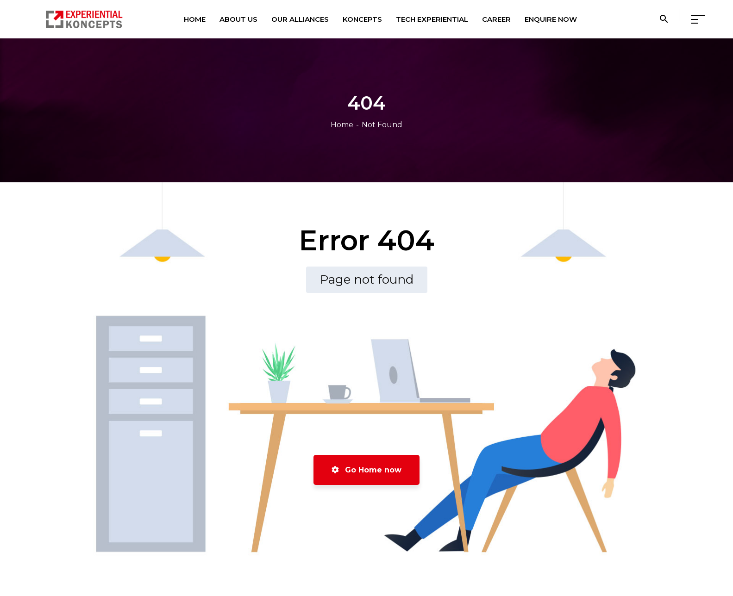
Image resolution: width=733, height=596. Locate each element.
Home (342, 124)
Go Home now (366, 470)
